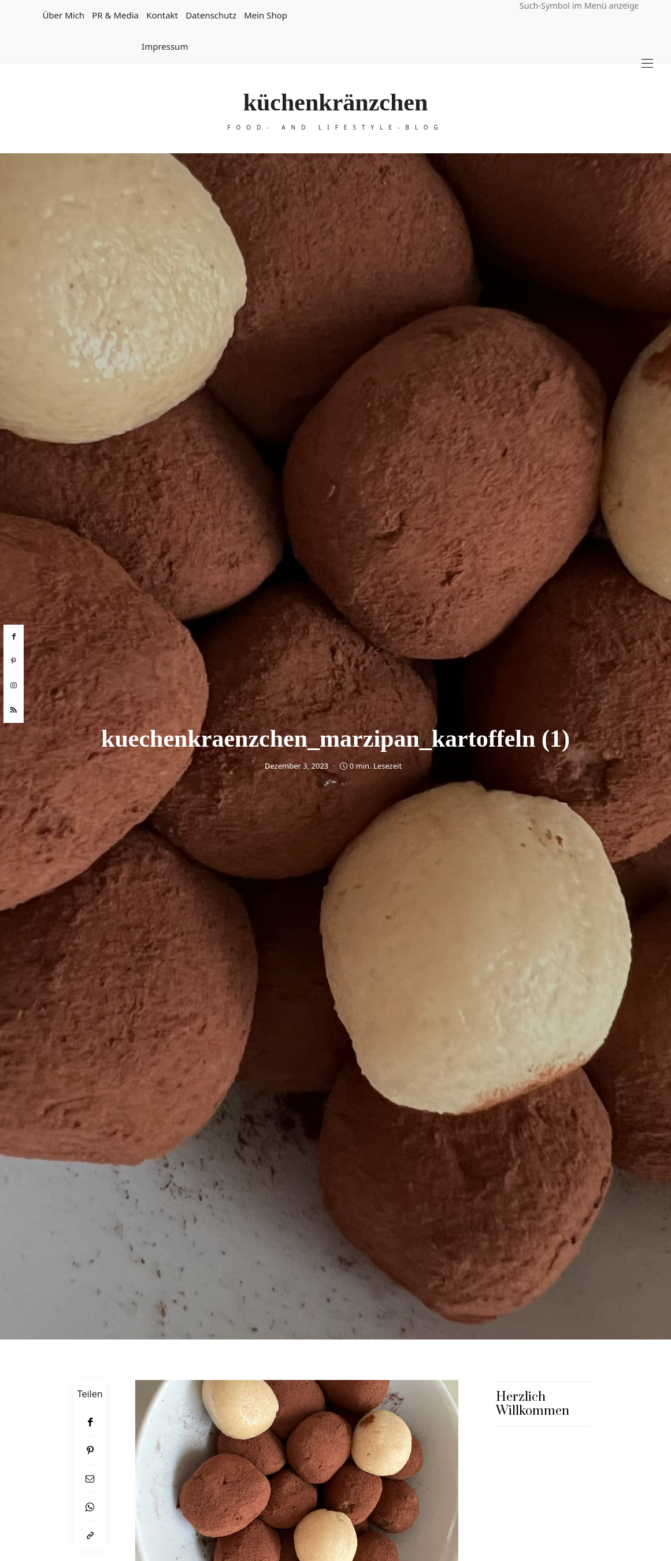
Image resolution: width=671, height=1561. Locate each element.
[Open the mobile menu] (647, 63)
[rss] (13, 710)
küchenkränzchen (335, 102)
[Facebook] (90, 1422)
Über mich (63, 15)
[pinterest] (13, 661)
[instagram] (13, 686)
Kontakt (162, 15)
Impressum (165, 46)
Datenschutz (211, 15)
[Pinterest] (90, 1450)
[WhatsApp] (90, 1507)
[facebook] (13, 637)
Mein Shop (265, 15)
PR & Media (115, 15)
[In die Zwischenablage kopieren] (90, 1535)
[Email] (90, 1478)
